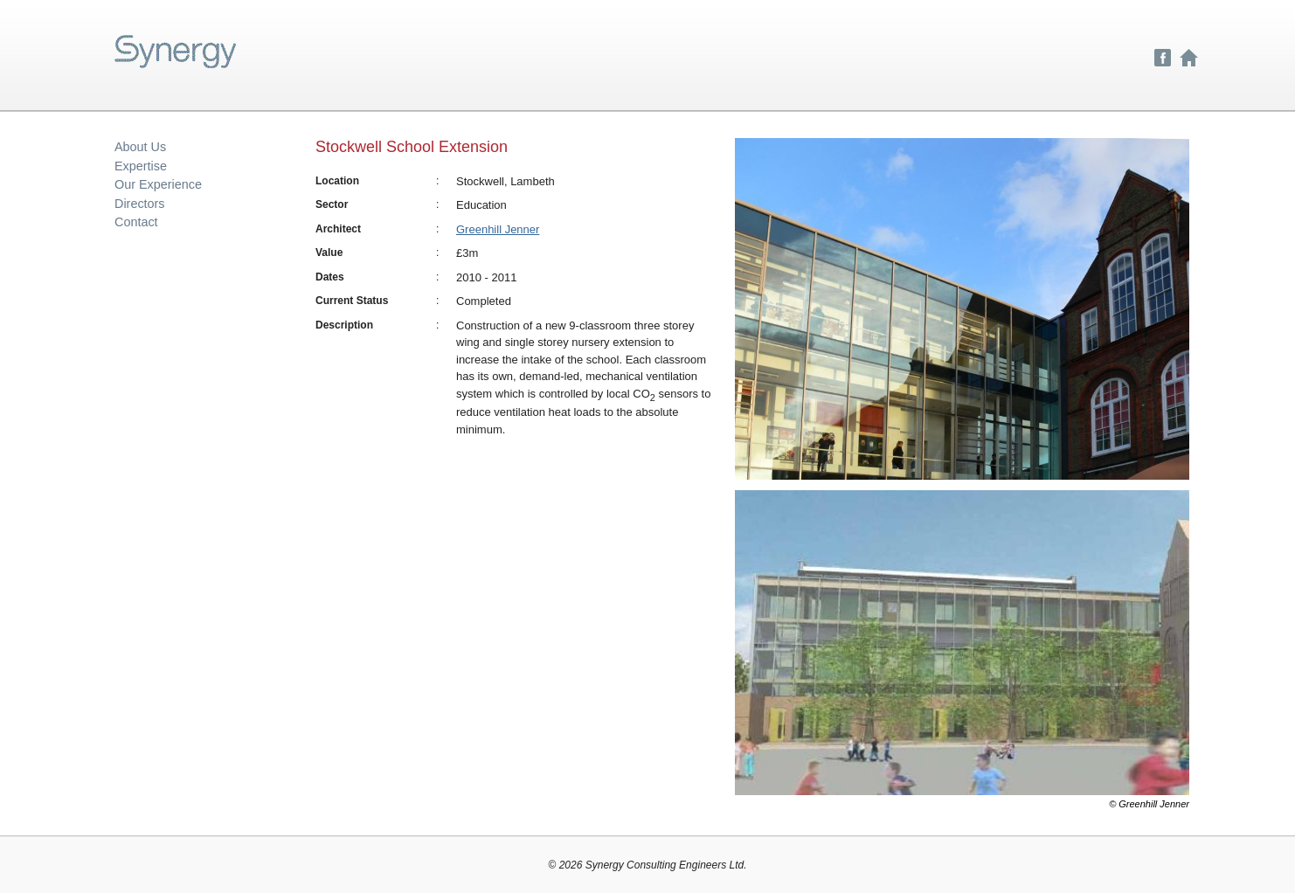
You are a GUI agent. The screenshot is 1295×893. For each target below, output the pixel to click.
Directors (139, 204)
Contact (136, 222)
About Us (140, 147)
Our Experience (158, 184)
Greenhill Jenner (497, 229)
